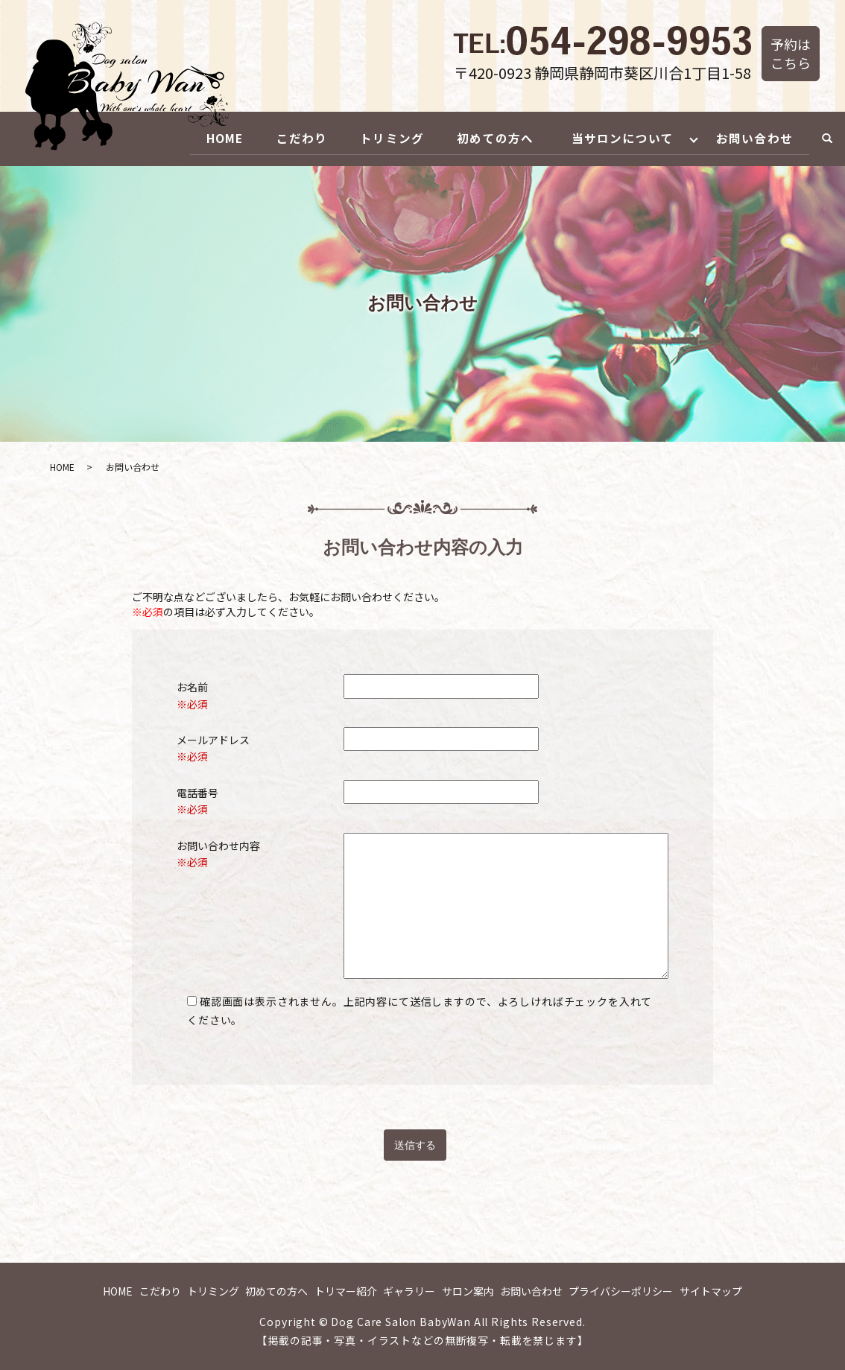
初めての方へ (484, 138)
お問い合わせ (753, 138)
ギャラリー (409, 1290)
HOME (203, 138)
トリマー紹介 (345, 1290)
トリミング (378, 138)
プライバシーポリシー (621, 1290)
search (827, 138)
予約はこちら (790, 53)
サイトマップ (711, 1290)
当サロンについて (615, 138)
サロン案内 (468, 1290)
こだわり (284, 138)
